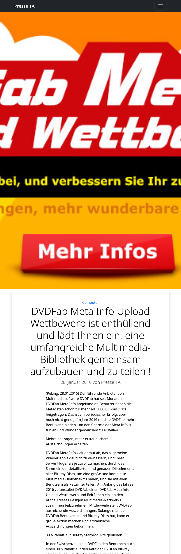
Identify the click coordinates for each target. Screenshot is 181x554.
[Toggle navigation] (161, 6)
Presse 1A (24, 6)
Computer (90, 302)
